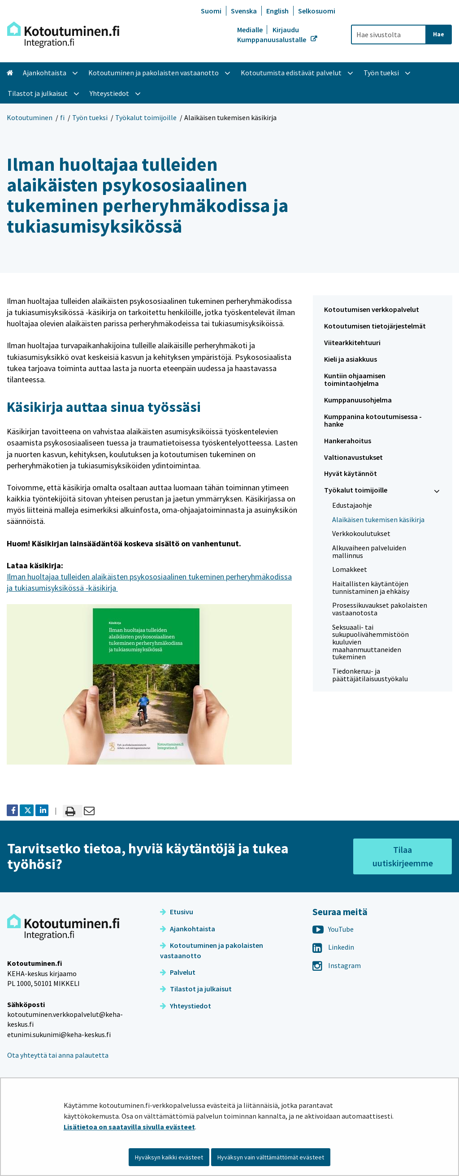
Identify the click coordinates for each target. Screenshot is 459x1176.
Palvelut (177, 972)
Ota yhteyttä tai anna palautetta (57, 1055)
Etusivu (176, 911)
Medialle (250, 29)
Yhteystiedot (185, 1005)
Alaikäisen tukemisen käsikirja (378, 519)
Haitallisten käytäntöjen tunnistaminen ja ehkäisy (370, 587)
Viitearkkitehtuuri (352, 342)
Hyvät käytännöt (350, 473)
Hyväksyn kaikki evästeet (169, 1157)
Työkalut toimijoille (146, 117)
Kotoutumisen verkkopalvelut (371, 309)
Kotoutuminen (29, 117)
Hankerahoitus (347, 440)
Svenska (244, 10)
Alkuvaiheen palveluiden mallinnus (369, 551)
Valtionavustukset (353, 457)
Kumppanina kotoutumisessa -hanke (373, 420)
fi (62, 117)
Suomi (211, 10)
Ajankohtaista (187, 928)
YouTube (333, 929)
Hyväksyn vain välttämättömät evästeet (270, 1157)
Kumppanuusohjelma (358, 399)
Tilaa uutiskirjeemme (402, 856)
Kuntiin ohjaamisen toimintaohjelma (354, 379)
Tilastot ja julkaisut (196, 988)
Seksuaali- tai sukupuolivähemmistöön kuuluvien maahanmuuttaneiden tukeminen (370, 642)
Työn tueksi (90, 117)
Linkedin (333, 947)
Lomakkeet (349, 569)
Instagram (336, 965)
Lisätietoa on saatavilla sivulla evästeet (129, 1126)
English (277, 10)
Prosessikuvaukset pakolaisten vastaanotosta (379, 609)
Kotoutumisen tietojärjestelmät (375, 325)
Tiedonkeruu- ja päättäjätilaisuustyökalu (370, 674)
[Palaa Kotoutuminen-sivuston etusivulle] (63, 35)
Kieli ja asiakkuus (350, 359)
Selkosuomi (316, 10)
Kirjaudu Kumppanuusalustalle (272, 34)
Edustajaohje (352, 505)
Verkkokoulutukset (361, 533)
